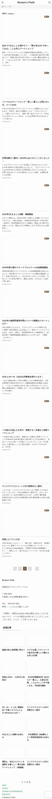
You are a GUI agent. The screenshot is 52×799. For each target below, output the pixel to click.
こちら (11, 607)
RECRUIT (6, 794)
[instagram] (27, 782)
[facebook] (22, 782)
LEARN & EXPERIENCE (12, 791)
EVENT (5, 788)
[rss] (30, 782)
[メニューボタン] (2, 2)
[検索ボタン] (49, 2)
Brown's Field (26, 2)
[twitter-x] (25, 782)
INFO (4, 785)
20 (37, 568)
